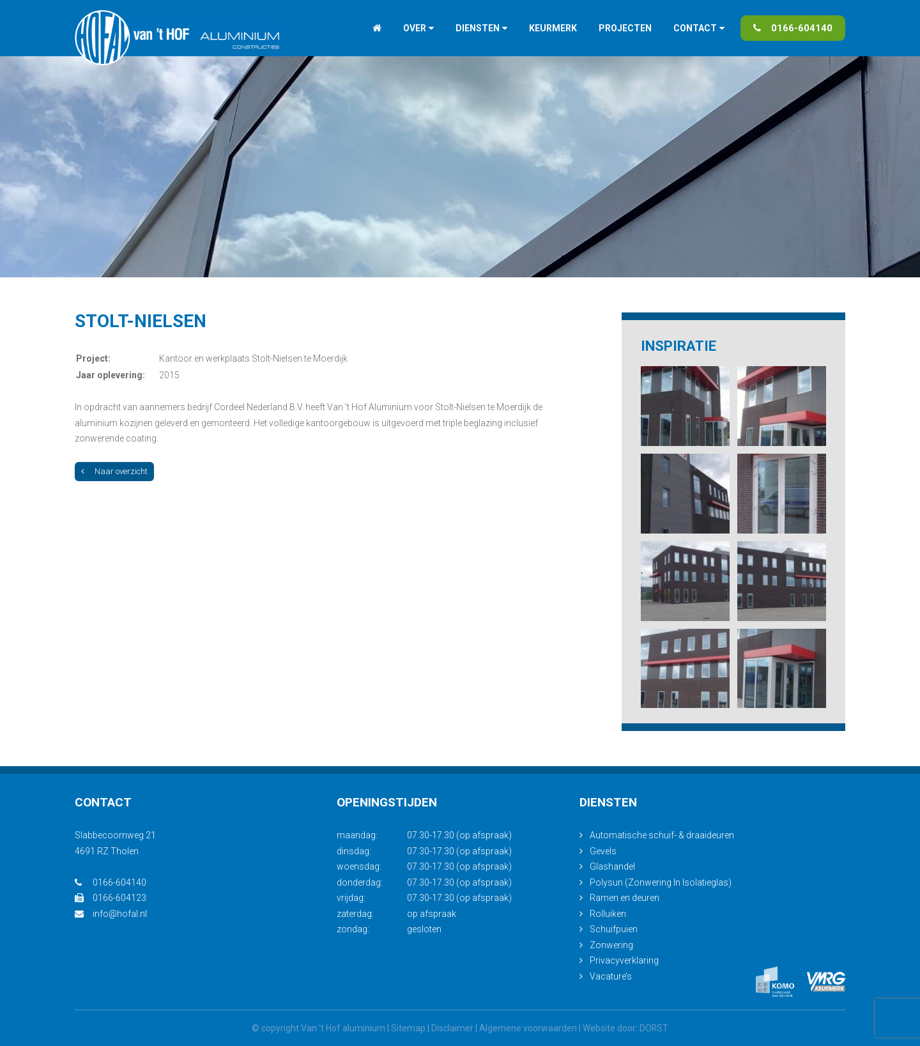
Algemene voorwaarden (528, 1028)
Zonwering (611, 945)
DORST (654, 1028)
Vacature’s (611, 976)
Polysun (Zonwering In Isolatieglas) (661, 882)
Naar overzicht (114, 471)
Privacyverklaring (624, 960)
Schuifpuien (614, 929)
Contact (695, 28)
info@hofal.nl (111, 914)
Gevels (603, 851)
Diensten (478, 28)
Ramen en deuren (624, 898)
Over (414, 28)
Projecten (625, 28)
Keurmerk (553, 28)
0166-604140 (792, 28)
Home (377, 28)
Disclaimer (452, 1028)
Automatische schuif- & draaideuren (662, 835)
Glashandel (612, 866)
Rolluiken (608, 914)
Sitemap (408, 1028)
